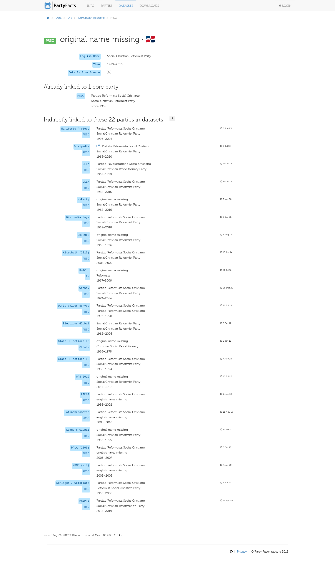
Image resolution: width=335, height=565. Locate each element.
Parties (106, 6)
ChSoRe (84, 347)
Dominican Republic (91, 17)
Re (87, 276)
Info (90, 6)
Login (285, 6)
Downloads (149, 6)
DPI (70, 17)
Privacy (242, 551)
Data (59, 17)
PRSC (80, 96)
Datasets (126, 6)
